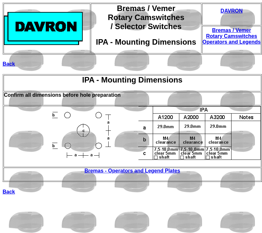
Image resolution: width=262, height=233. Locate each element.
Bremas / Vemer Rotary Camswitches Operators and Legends (231, 36)
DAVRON (231, 11)
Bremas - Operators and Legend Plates (132, 170)
